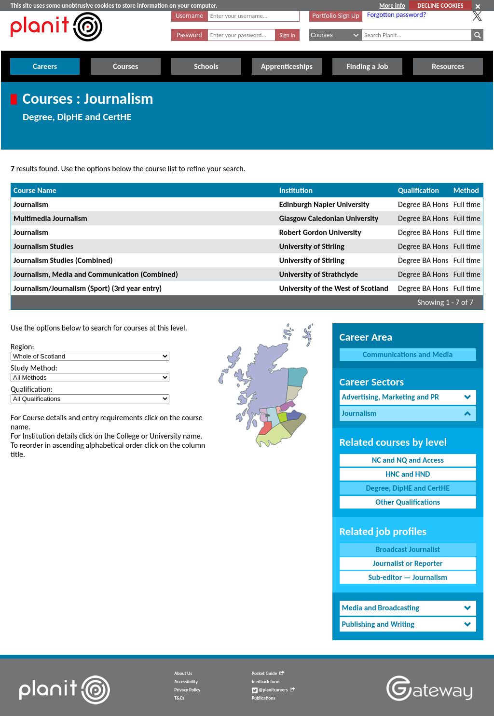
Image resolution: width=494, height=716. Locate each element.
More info (392, 5)
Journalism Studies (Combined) (63, 260)
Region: (22, 346)
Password (189, 35)
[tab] (408, 397)
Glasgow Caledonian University (328, 218)
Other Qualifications (407, 502)
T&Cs (179, 698)
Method (466, 190)
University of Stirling (311, 246)
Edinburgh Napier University (324, 204)
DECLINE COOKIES (440, 5)
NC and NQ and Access (408, 460)
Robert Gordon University (320, 232)
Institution (296, 190)
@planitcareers (273, 690)
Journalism (31, 204)
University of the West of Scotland (333, 288)
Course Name (35, 190)
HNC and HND (407, 474)
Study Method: (34, 367)
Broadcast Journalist (407, 549)
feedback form (266, 682)
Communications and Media (408, 354)
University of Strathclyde (318, 274)
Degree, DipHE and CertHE (408, 488)
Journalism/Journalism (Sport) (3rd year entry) (88, 288)
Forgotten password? (396, 14)
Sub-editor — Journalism (407, 577)
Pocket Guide (268, 673)
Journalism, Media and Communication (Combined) (96, 274)
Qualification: (32, 389)
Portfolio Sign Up (335, 15)
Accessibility (186, 682)
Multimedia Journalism (50, 218)
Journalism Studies (43, 246)
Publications (263, 698)
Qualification (418, 190)
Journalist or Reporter (408, 563)
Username (189, 16)
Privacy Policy (187, 690)
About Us (183, 673)
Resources (448, 66)
